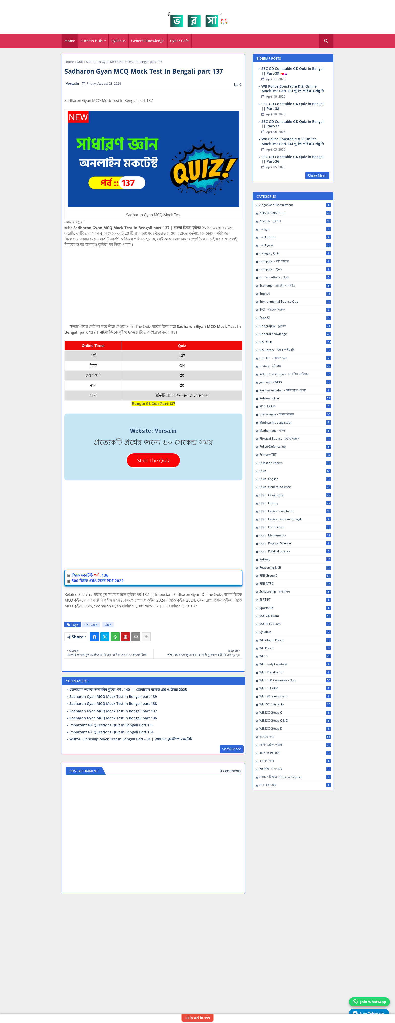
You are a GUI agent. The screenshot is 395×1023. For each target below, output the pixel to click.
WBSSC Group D (295, 729)
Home (70, 40)
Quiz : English (295, 479)
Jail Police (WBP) (295, 382)
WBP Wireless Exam (295, 696)
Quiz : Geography (295, 495)
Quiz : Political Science (295, 551)
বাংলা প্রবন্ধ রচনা (295, 753)
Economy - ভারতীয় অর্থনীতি (295, 286)
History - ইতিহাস (295, 366)
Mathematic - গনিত (295, 431)
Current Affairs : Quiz (295, 277)
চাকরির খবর (295, 737)
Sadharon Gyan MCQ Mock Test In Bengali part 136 (113, 718)
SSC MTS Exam (295, 624)
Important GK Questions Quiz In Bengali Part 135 (111, 725)
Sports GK (295, 608)
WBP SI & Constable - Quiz (295, 680)
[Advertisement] (153, 288)
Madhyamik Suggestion (295, 422)
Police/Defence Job (295, 447)
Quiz (80, 61)
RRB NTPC (295, 584)
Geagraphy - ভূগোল (295, 326)
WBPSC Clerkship (295, 704)
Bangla (295, 229)
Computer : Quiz (295, 269)
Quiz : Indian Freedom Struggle (295, 519)
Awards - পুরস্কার (295, 221)
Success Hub (91, 40)
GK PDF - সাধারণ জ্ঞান (295, 358)
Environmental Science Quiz (295, 302)
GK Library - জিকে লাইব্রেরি (295, 350)
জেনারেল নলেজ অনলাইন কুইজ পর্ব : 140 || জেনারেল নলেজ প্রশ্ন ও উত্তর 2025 (128, 689)
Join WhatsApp (369, 1001)
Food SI (295, 318)
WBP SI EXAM (295, 688)
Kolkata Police (295, 398)
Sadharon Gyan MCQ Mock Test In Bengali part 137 (113, 711)
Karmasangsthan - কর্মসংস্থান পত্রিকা (295, 390)
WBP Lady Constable (295, 664)
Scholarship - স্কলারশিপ (295, 592)
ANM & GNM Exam (295, 213)
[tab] (70, 41)
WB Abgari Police (295, 640)
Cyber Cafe (179, 40)
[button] (326, 41)
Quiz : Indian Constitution (295, 511)
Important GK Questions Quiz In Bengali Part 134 (111, 732)
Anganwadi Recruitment (295, 205)
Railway (295, 559)
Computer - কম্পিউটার (295, 261)
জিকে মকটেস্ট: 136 (90, 575)
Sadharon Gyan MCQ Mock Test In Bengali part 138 (113, 703)
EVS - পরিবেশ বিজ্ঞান (295, 310)
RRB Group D (295, 576)
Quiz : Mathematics (295, 535)
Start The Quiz (153, 460)
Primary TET (295, 455)
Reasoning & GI (295, 568)
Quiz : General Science (295, 487)
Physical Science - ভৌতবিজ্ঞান (295, 439)
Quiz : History (295, 503)
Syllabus (118, 40)
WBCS (295, 656)
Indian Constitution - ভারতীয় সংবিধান (295, 374)
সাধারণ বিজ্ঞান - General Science (295, 777)
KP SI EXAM (295, 406)
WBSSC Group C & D (295, 721)
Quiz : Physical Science (295, 543)
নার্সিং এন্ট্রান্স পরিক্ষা (295, 745)
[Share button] (146, 636)
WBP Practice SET (295, 672)
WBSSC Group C (295, 713)
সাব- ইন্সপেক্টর (295, 785)
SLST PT (295, 600)
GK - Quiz (90, 625)
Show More (231, 749)
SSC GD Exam (295, 616)
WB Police (295, 648)
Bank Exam (295, 237)
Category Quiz (295, 253)
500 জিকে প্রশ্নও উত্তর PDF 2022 (98, 580)
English (295, 294)
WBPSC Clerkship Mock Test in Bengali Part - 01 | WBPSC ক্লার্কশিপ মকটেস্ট (130, 739)
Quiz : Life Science (295, 527)
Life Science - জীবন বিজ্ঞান (295, 414)
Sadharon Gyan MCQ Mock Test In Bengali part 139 (113, 696)
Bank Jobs (295, 245)
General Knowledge (147, 40)
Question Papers (295, 463)
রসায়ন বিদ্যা (295, 761)
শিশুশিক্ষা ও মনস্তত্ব (295, 769)
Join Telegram (368, 1013)
